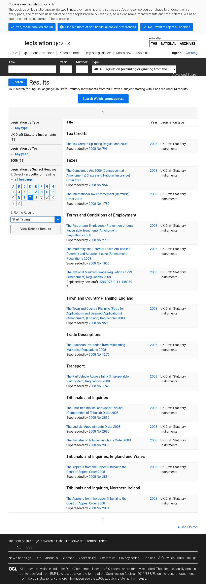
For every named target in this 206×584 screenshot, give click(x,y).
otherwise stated (143, 569)
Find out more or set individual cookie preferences (100, 27)
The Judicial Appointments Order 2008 (93, 427)
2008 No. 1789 (99, 204)
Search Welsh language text (103, 99)
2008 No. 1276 (99, 354)
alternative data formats (81, 541)
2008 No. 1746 (99, 386)
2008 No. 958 (98, 323)
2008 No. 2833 (99, 445)
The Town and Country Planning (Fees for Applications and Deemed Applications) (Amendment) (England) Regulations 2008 (95, 313)
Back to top (189, 527)
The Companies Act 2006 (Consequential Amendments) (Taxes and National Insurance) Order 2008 (98, 175)
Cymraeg (191, 53)
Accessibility (87, 558)
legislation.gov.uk (39, 41)
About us (51, 558)
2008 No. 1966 (99, 263)
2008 (153, 144)
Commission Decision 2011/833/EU (131, 574)
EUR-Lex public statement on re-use (121, 578)
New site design (20, 558)
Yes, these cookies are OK (34, 27)
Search (17, 82)
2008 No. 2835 (99, 418)
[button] (58, 219)
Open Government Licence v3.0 (88, 569)
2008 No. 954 (98, 185)
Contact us (107, 558)
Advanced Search (185, 75)
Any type (19, 128)
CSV (29, 547)
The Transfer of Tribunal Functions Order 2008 (98, 440)
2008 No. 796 (98, 149)
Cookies (149, 558)
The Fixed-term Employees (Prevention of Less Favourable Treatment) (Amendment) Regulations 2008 (100, 230)
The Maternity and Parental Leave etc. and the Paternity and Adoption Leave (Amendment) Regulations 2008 (98, 253)
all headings (21, 179)
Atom (20, 547)
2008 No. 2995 (99, 431)
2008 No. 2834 (99, 477)
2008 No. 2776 (99, 240)
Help (38, 558)
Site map (68, 558)
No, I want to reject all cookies (169, 27)
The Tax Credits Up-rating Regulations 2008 (97, 144)
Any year (19, 154)
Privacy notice (129, 558)
